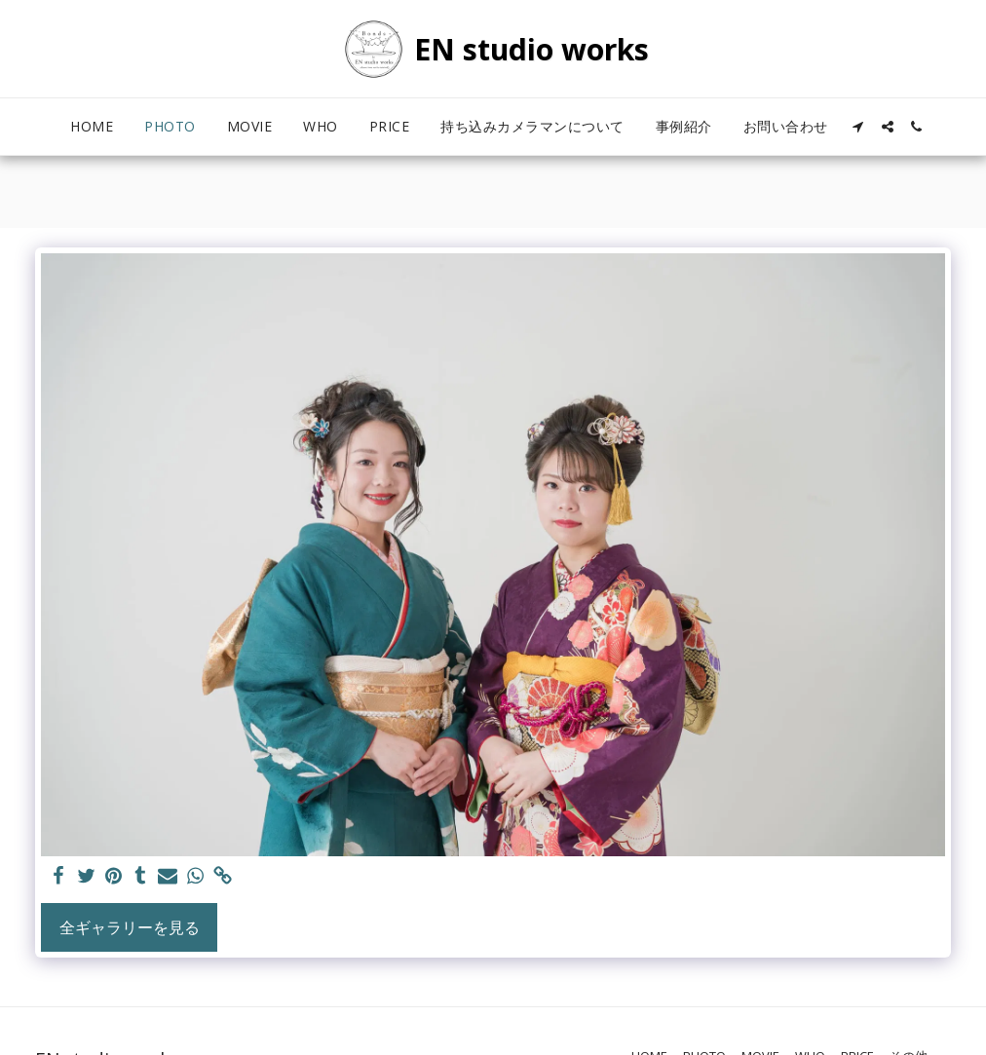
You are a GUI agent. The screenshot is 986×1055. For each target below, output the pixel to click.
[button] (858, 126)
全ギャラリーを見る (129, 927)
